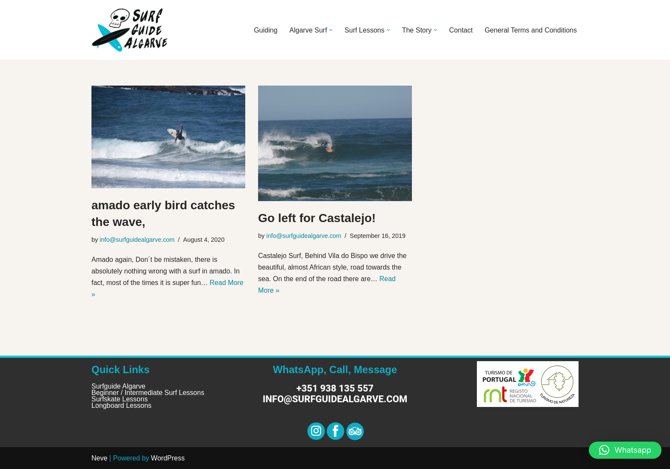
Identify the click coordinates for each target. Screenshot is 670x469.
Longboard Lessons (121, 405)
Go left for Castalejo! (317, 218)
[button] (330, 30)
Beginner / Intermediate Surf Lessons (147, 392)
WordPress (168, 458)
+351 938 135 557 (335, 388)
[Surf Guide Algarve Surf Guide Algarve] (129, 30)
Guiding (265, 30)
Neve (99, 458)
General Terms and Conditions (531, 30)
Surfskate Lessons (119, 399)
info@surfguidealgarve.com (137, 239)
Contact (461, 30)
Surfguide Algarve (118, 386)
